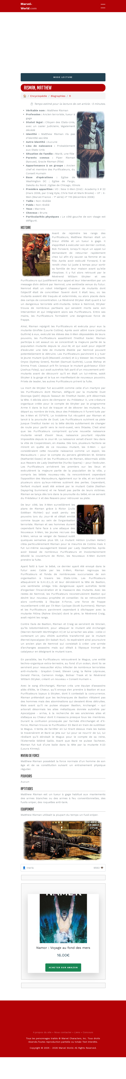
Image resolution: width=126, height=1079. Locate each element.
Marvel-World (29, 6)
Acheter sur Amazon (63, 967)
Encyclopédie (38, 96)
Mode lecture (63, 77)
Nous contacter (62, 1032)
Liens (77, 1032)
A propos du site (42, 1032)
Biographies (58, 96)
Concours (88, 1032)
